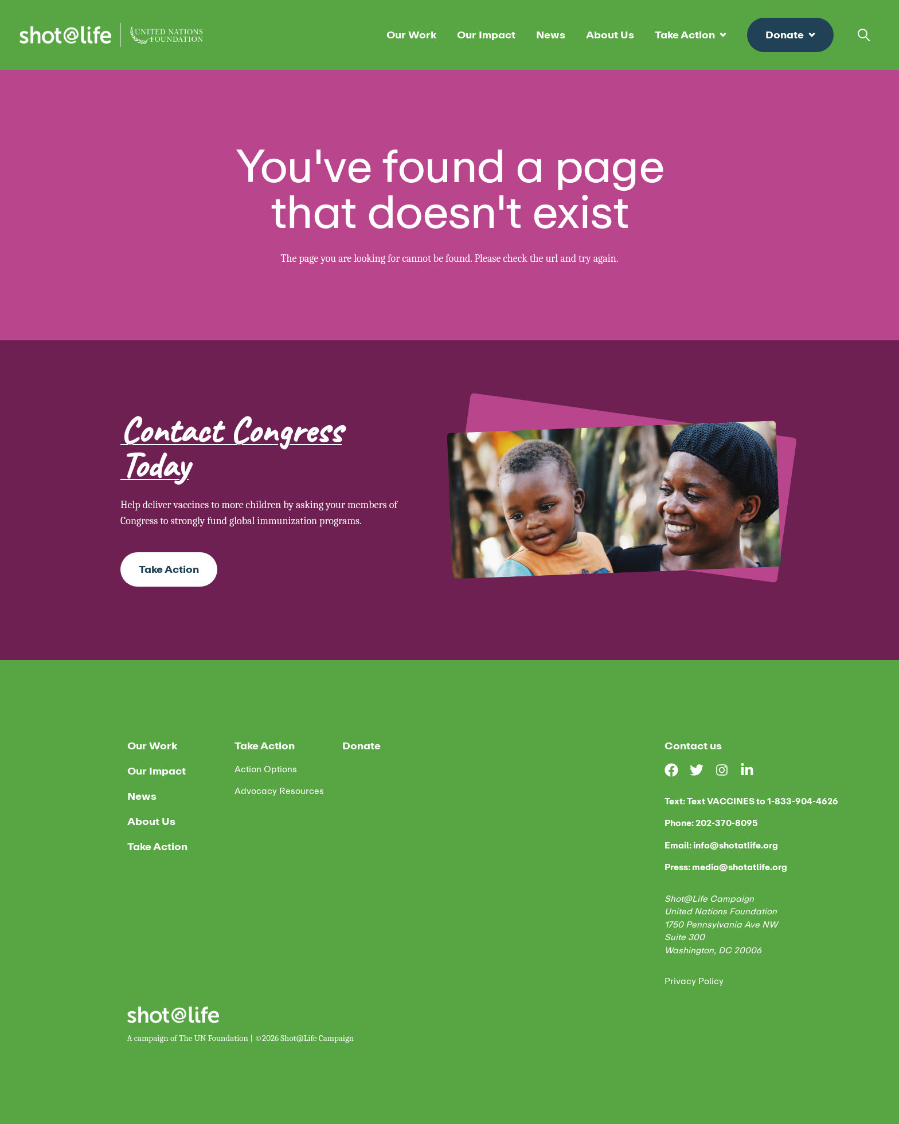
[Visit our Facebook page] (677, 770)
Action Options (265, 769)
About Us (610, 35)
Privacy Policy (694, 981)
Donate (790, 35)
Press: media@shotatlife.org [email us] (726, 867)
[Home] (111, 35)
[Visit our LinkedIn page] (752, 770)
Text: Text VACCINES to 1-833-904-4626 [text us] (751, 801)
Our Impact (486, 35)
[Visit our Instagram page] (727, 770)
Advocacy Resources (279, 791)
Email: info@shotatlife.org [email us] (721, 845)
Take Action (690, 35)
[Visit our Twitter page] (702, 770)
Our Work (411, 35)
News (550, 35)
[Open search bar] (864, 35)
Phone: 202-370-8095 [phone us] (711, 823)
